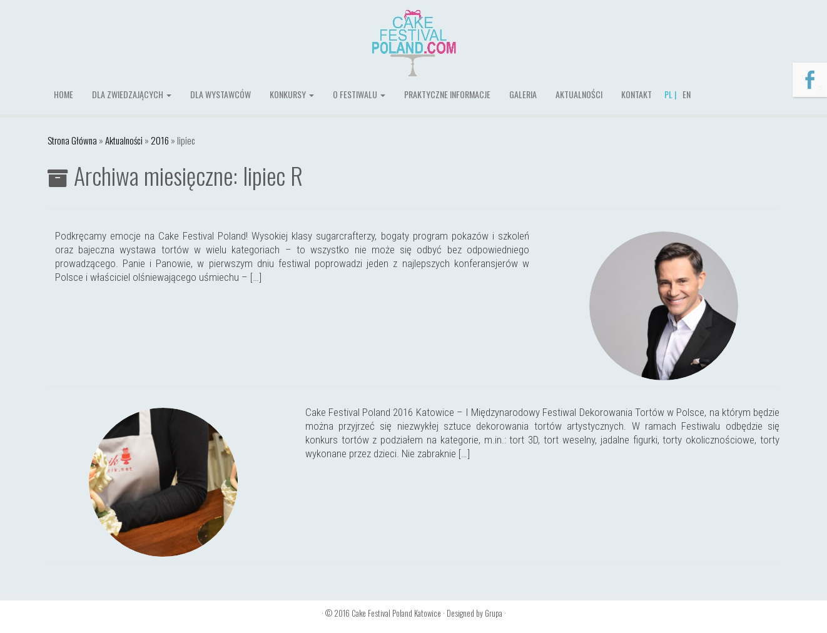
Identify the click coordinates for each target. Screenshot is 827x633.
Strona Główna (72, 140)
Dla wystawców (220, 94)
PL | (670, 94)
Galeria (523, 94)
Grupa (493, 613)
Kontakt (636, 94)
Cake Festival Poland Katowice (396, 613)
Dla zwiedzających (131, 94)
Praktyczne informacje (447, 94)
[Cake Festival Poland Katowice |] (413, 43)
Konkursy (292, 94)
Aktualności (579, 94)
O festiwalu (359, 94)
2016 (160, 140)
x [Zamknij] (820, 87)
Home (63, 94)
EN (686, 94)
